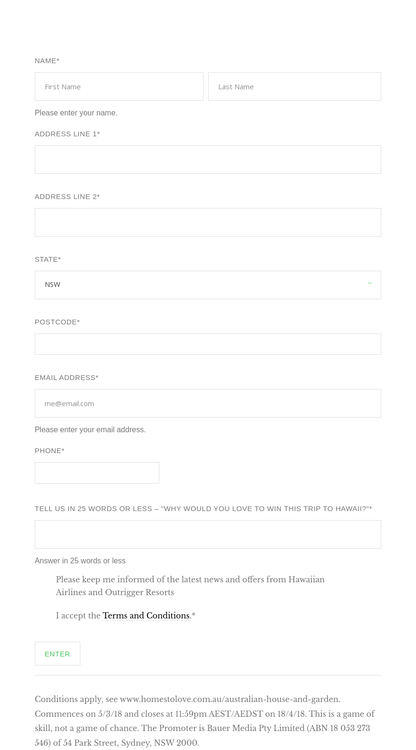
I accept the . (124, 616)
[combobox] (61, 284)
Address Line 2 (66, 196)
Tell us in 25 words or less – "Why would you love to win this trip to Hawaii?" (202, 508)
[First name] (119, 86)
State (46, 259)
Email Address (65, 377)
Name (46, 60)
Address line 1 (66, 133)
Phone (48, 450)
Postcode (56, 321)
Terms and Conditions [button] (146, 615)
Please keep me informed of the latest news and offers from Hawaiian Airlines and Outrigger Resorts (190, 586)
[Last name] (295, 86)
